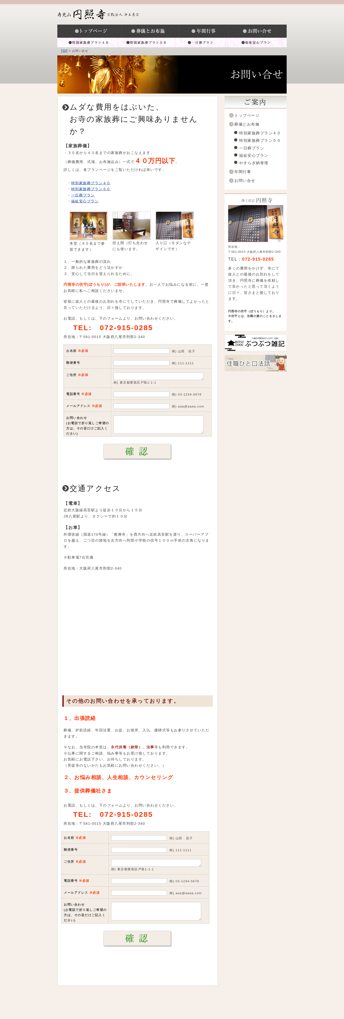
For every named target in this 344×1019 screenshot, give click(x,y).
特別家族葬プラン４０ (87, 42)
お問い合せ (244, 181)
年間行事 (203, 31)
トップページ (89, 31)
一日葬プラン (200, 42)
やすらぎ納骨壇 (254, 163)
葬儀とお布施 (149, 31)
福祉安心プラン (256, 42)
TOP (64, 51)
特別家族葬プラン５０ (146, 42)
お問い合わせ (257, 31)
